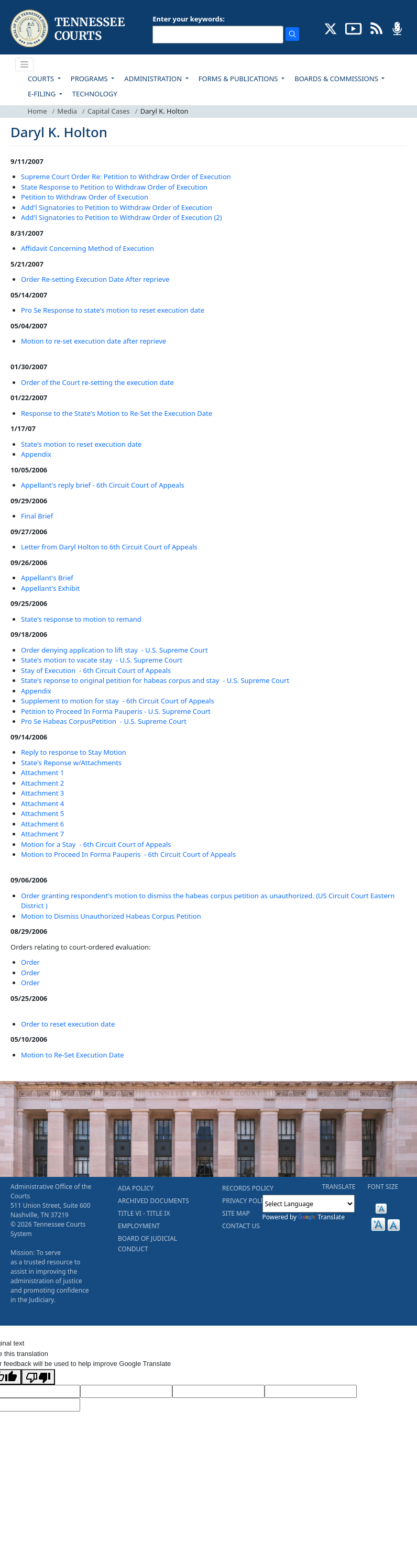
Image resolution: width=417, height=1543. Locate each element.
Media (67, 111)
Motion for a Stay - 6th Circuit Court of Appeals (96, 844)
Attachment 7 (42, 834)
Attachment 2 (42, 783)
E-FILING (43, 93)
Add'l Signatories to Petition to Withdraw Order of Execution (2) (121, 217)
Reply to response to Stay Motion (73, 752)
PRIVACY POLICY (246, 1200)
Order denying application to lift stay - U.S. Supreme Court (114, 650)
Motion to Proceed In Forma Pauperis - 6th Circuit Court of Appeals (128, 854)
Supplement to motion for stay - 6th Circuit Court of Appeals (117, 701)
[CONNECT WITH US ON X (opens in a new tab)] (330, 27)
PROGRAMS (90, 78)
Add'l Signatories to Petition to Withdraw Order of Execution (116, 207)
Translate (321, 1217)
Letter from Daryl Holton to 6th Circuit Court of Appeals (109, 547)
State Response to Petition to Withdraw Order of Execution (114, 187)
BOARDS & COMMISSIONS (337, 78)
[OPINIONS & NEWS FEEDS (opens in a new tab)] (376, 27)
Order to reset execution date (68, 1024)
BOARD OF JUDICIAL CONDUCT (147, 1243)
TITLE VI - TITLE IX (144, 1213)
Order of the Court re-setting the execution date (97, 382)
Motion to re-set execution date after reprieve (93, 341)
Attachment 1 (42, 772)
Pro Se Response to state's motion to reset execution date (112, 310)
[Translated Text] (311, 1391)
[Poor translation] (38, 1377)
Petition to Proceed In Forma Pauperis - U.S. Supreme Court (116, 711)
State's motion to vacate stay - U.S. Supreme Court (101, 660)
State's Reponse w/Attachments (71, 762)
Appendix (36, 454)
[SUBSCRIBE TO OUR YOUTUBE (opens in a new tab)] (353, 27)
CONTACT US (241, 1225)
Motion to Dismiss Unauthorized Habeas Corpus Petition (111, 916)
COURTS (42, 78)
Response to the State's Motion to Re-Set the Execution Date (116, 413)
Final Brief (37, 516)
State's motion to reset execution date (81, 444)
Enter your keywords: (188, 19)
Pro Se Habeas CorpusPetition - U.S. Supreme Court (103, 721)
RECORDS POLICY (247, 1188)
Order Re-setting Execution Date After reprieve (95, 279)
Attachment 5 (42, 813)
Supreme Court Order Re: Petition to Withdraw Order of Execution (126, 176)
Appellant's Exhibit (50, 588)
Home (37, 111)
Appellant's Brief (47, 577)
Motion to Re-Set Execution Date (72, 1055)
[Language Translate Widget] (308, 1204)
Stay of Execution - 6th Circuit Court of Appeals (96, 670)
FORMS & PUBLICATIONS (239, 78)
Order (30, 962)
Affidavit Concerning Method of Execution (87, 248)
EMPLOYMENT (139, 1225)
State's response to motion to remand (81, 619)
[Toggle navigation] (24, 64)
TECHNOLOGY (94, 93)
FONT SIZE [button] (383, 1186)
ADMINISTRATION (153, 78)
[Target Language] (126, 1391)
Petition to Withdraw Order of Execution (84, 197)
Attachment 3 (42, 793)
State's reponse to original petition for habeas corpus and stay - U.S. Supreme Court (155, 680)
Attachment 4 (42, 803)
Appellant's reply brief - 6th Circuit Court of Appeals (102, 485)
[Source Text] (218, 1391)
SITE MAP (236, 1213)
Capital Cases (108, 111)
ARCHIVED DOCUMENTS (153, 1200)
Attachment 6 (42, 824)
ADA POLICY (135, 1188)
